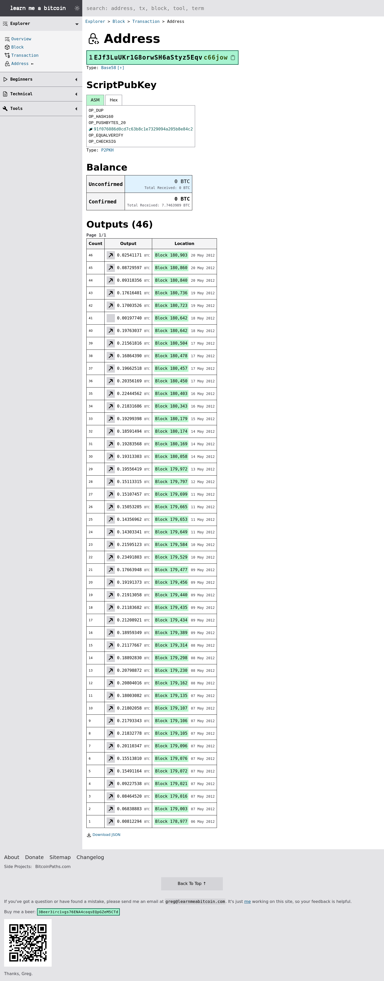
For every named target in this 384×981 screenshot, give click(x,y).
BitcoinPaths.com (53, 866)
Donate (34, 857)
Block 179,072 (171, 771)
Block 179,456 (171, 582)
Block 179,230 (171, 670)
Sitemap (60, 857)
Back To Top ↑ (192, 883)
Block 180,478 (171, 355)
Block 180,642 (171, 318)
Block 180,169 (171, 443)
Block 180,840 (171, 280)
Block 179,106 (171, 720)
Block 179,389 (171, 632)
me (247, 901)
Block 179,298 (171, 657)
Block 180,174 (171, 431)
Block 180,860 (171, 267)
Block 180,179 (171, 418)
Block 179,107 (171, 708)
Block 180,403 (171, 393)
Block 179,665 (171, 506)
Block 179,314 (171, 645)
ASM (95, 100)
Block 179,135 (171, 695)
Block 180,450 (171, 381)
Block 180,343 (171, 406)
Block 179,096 (171, 745)
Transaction (146, 21)
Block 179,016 (171, 796)
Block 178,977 (171, 821)
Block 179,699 (171, 494)
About (11, 857)
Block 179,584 (171, 544)
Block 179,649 (171, 532)
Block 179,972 (171, 469)
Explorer (95, 21)
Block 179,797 (171, 481)
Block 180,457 (171, 368)
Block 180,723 (171, 305)
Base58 (108, 67)
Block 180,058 (171, 456)
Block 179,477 (171, 569)
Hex (114, 100)
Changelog (90, 857)
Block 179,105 (171, 733)
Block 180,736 (171, 292)
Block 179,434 (171, 620)
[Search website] (233, 8)
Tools (16, 108)
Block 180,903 (171, 255)
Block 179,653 (171, 519)
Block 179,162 (171, 683)
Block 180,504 (171, 343)
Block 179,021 (171, 783)
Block (119, 21)
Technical (21, 93)
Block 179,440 (171, 594)
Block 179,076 (171, 758)
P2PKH (107, 150)
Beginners (21, 79)
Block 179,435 (171, 607)
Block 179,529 (171, 557)
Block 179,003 (171, 808)
